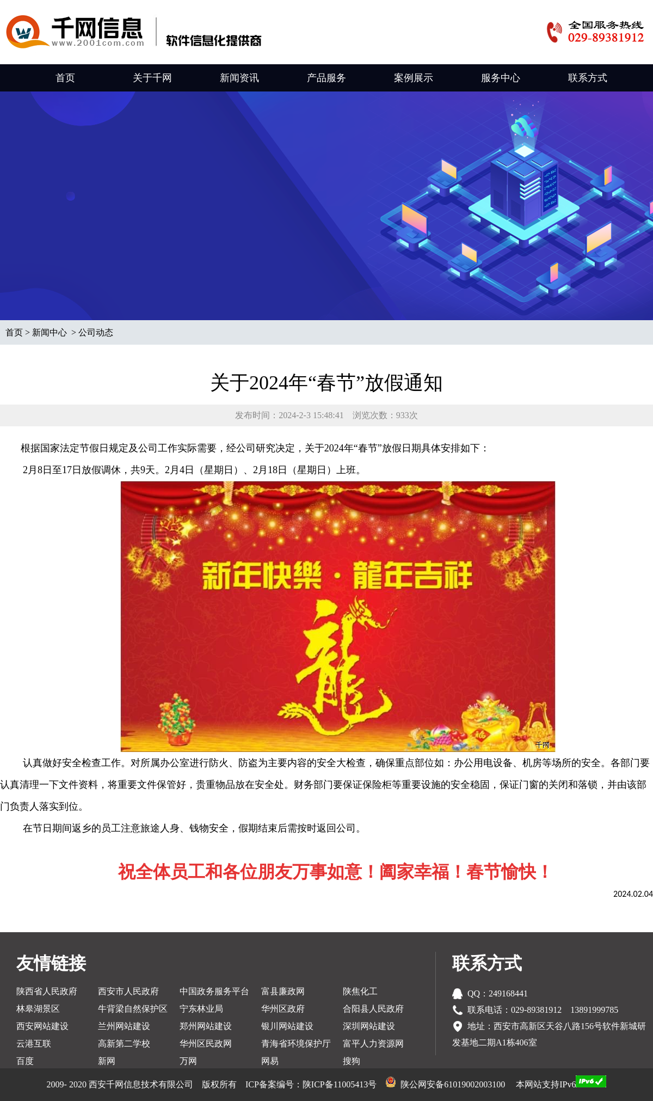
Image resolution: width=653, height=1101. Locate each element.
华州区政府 (283, 1008)
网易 (270, 1061)
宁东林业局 (201, 1008)
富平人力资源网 (373, 1043)
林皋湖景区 (38, 1008)
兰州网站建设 (124, 1026)
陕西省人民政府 (46, 991)
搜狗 (351, 1061)
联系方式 (587, 77)
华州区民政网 (206, 1043)
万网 (188, 1061)
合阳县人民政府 (373, 1008)
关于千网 (152, 77)
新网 (106, 1061)
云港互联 (33, 1043)
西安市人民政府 (128, 991)
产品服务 (326, 77)
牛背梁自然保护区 (133, 1008)
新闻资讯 (239, 77)
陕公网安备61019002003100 (453, 1084)
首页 (65, 77)
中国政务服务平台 (214, 991)
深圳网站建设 (369, 1026)
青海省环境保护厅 (296, 1043)
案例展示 (413, 77)
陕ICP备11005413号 (340, 1084)
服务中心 (500, 77)
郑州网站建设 (206, 1026)
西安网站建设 (42, 1026)
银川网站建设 (287, 1026)
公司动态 (95, 332)
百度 (25, 1061)
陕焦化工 (360, 991)
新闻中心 (49, 332)
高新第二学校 (124, 1043)
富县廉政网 (283, 991)
